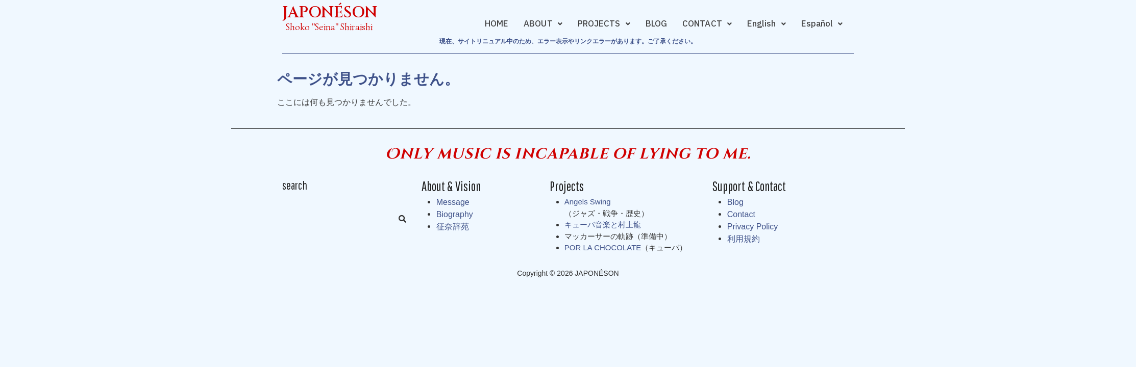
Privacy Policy (752, 226)
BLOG (656, 24)
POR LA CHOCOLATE (602, 247)
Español (822, 24)
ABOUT (543, 24)
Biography (454, 214)
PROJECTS (604, 24)
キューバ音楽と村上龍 (602, 224)
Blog (735, 202)
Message (453, 202)
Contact (741, 214)
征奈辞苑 (452, 226)
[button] (543, 24)
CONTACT (707, 24)
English (766, 24)
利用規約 (743, 238)
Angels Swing (587, 201)
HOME (496, 24)
